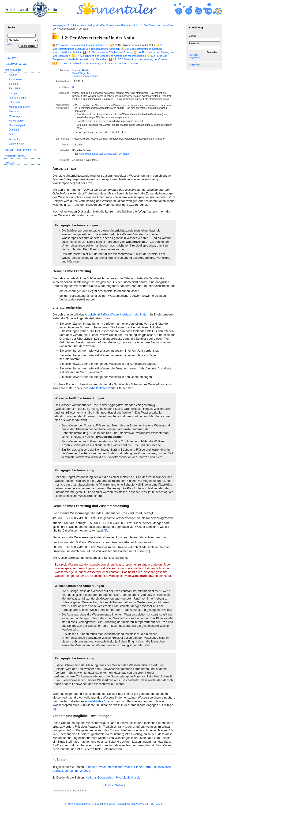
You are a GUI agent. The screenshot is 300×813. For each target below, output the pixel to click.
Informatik (14, 102)
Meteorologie (16, 120)
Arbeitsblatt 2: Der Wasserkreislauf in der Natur (104, 153)
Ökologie (14, 129)
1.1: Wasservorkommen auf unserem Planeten (82, 45)
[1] (105, 530)
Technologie (15, 139)
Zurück (109, 785)
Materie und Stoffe (19, 106)
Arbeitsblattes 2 (99, 388)
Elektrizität (15, 88)
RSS (151, 803)
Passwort (194, 43)
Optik (12, 134)
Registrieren (194, 65)
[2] (54, 708)
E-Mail (192, 35)
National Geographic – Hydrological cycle (113, 777)
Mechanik (14, 111)
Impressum (110, 803)
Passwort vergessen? (194, 56)
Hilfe (9, 44)
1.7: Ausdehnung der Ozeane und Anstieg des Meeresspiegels (110, 55)
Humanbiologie (17, 97)
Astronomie (15, 79)
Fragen (9, 162)
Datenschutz (139, 803)
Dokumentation (15, 156)
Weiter (119, 785)
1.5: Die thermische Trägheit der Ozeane (109, 52)
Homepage (58, 25)
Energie (13, 93)
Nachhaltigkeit (90, 25)
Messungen (15, 116)
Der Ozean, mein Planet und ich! (119, 25)
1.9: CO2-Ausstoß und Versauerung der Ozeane (140, 59)
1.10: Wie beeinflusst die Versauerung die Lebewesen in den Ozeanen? (97, 63)
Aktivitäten (73, 25)
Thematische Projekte (20, 150)
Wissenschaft (16, 143)
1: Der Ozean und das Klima (157, 25)
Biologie (13, 83)
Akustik (13, 74)
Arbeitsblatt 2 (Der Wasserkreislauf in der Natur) (117, 314)
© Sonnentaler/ (83, 803)
